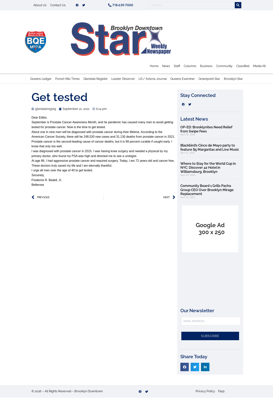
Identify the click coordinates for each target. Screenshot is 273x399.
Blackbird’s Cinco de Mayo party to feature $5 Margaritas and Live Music (209, 149)
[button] (184, 368)
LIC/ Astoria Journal (153, 80)
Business (206, 67)
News (166, 67)
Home (154, 67)
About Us (39, 6)
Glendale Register (95, 80)
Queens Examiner (182, 80)
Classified (242, 67)
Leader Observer (123, 80)
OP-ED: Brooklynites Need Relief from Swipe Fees (206, 130)
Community (224, 67)
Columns (190, 67)
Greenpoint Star (209, 80)
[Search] (238, 6)
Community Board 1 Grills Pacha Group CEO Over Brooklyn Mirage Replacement (207, 191)
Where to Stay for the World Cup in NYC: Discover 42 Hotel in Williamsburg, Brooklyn (208, 169)
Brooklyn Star (233, 80)
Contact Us (58, 6)
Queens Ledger (41, 80)
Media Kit (259, 67)
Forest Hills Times (67, 80)
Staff (177, 67)
